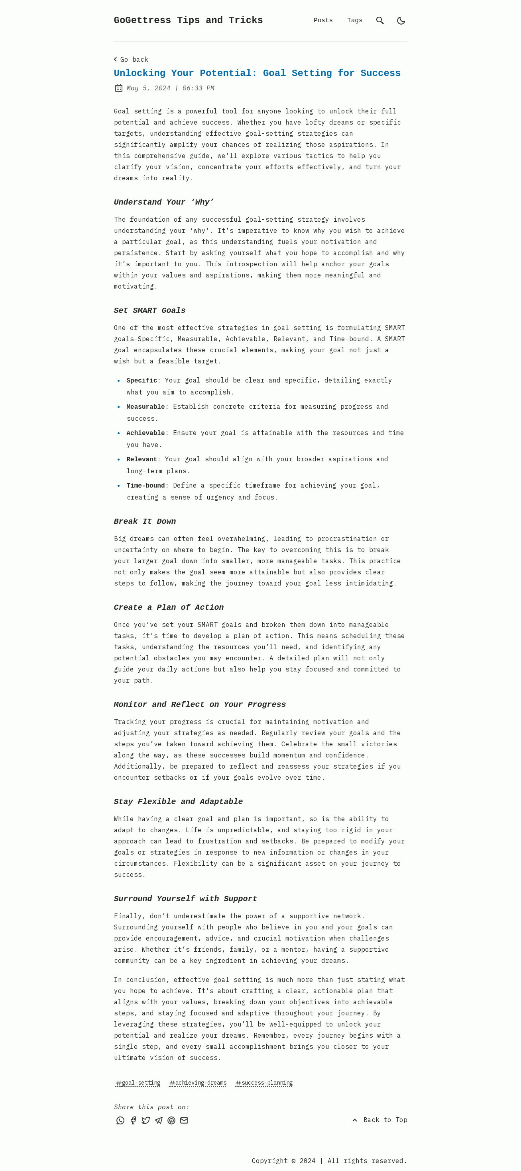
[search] (380, 20)
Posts (323, 20)
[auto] (401, 20)
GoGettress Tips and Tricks (188, 20)
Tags (354, 20)
